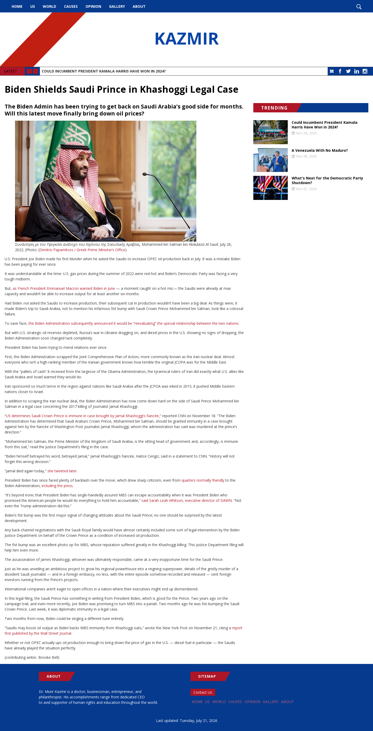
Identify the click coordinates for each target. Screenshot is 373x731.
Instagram (365, 71)
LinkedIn (357, 71)
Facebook (340, 71)
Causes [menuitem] (71, 6)
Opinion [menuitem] (93, 6)
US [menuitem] (32, 6)
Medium (332, 71)
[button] (124, 181)
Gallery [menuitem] (117, 6)
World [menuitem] (49, 6)
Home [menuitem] (17, 6)
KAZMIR (186, 39)
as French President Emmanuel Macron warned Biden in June (64, 288)
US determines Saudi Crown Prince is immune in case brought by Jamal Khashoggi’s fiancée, (83, 415)
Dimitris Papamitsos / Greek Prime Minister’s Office (82, 249)
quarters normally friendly (203, 480)
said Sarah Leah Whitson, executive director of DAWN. (187, 500)
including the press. (58, 485)
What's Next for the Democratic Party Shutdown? (327, 180)
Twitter (348, 71)
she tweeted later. (62, 470)
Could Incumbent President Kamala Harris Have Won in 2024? (104, 71)
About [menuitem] (139, 6)
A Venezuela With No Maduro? (320, 150)
